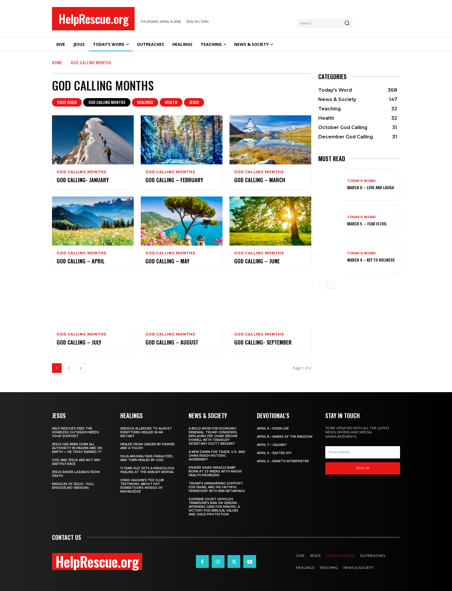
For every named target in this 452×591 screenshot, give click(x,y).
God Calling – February (174, 180)
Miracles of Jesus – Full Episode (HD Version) (73, 486)
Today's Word (361, 180)
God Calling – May (167, 261)
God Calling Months (107, 102)
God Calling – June (257, 261)
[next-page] (81, 368)
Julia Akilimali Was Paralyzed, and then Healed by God (146, 458)
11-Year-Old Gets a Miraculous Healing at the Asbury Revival (147, 470)
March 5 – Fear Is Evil (367, 223)
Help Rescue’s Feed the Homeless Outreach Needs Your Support (75, 432)
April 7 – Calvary (271, 445)
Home (57, 62)
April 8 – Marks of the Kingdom (284, 437)
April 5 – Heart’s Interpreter (283, 461)
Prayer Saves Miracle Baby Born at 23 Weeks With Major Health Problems (215, 471)
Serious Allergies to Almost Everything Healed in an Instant (146, 432)
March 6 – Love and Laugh (370, 187)
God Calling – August (171, 342)
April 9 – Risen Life (273, 428)
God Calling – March (260, 180)
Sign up (363, 468)
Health (171, 102)
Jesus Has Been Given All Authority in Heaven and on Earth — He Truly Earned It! (77, 448)
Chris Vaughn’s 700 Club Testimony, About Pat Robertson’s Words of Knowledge (142, 485)
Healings (145, 102)
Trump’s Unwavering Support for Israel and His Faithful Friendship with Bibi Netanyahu (217, 487)
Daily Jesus (67, 102)
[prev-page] (322, 284)
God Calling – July (79, 342)
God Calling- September (263, 342)
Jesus (194, 102)
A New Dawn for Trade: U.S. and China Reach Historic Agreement (217, 455)
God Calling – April (81, 261)
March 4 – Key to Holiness (370, 260)
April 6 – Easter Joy (274, 453)
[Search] (346, 23)
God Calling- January (83, 180)
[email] (362, 452)
